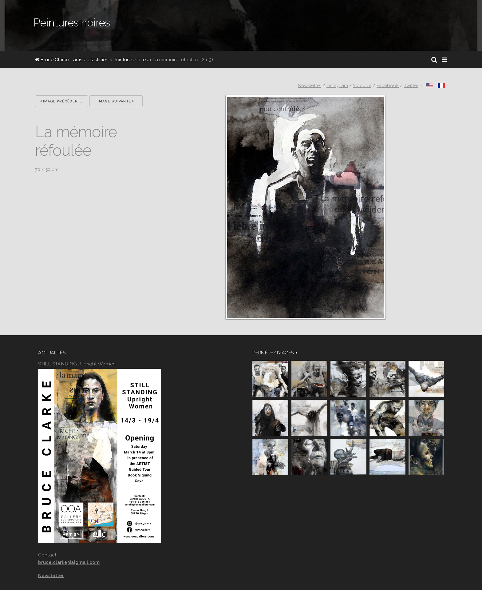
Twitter (411, 85)
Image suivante (116, 101)
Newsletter (309, 85)
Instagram (337, 85)
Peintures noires (130, 59)
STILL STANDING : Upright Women (77, 364)
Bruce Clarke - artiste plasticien (72, 59)
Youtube (362, 85)
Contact (47, 555)
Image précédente (61, 101)
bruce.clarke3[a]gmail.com (69, 562)
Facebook (388, 85)
